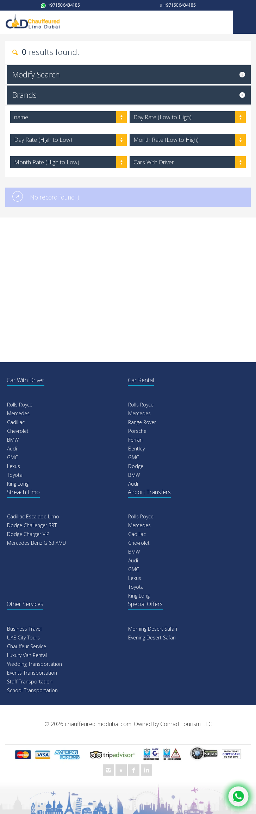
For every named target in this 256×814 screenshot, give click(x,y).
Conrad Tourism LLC (186, 724)
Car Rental (141, 380)
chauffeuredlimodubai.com (98, 724)
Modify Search (36, 74)
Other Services (25, 604)
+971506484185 (60, 5)
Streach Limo (23, 492)
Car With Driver (25, 380)
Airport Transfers (149, 492)
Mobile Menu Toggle (244, 22)
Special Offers (145, 604)
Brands (24, 95)
